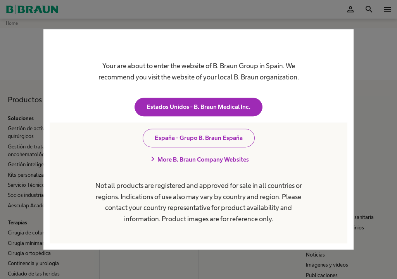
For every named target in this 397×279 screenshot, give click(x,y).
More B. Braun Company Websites (198, 159)
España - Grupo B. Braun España (199, 138)
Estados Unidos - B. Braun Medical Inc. (198, 107)
